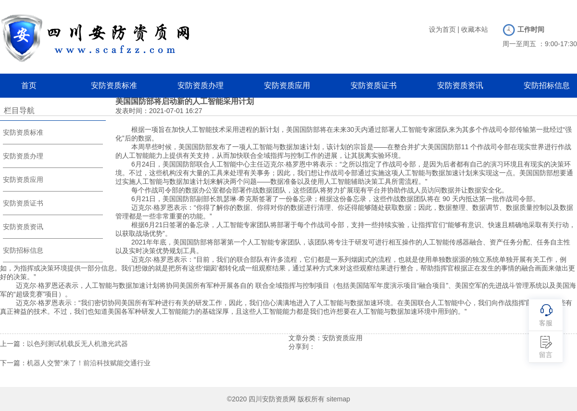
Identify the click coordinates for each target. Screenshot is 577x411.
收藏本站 (474, 29)
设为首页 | (444, 29)
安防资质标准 (114, 85)
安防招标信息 (547, 85)
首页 (29, 85)
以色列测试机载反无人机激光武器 (77, 343)
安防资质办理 (200, 85)
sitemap (338, 399)
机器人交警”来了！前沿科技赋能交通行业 (89, 363)
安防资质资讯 (460, 85)
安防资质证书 (374, 85)
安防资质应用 (287, 85)
